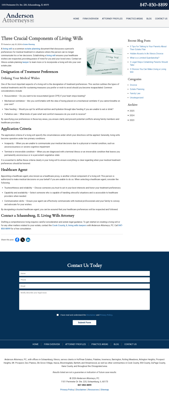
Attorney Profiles (112, 18)
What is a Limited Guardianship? (144, 58)
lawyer (25, 62)
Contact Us (161, 18)
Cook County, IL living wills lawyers (69, 225)
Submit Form (84, 322)
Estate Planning (29, 44)
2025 (131, 110)
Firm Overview (90, 18)
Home (76, 18)
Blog (149, 18)
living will (7, 48)
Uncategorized (136, 97)
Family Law (135, 93)
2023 (131, 120)
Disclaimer (91, 315)
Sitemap (105, 389)
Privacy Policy (106, 315)
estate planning (32, 48)
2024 (131, 115)
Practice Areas (134, 18)
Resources (93, 389)
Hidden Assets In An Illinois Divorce (146, 53)
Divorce (133, 85)
